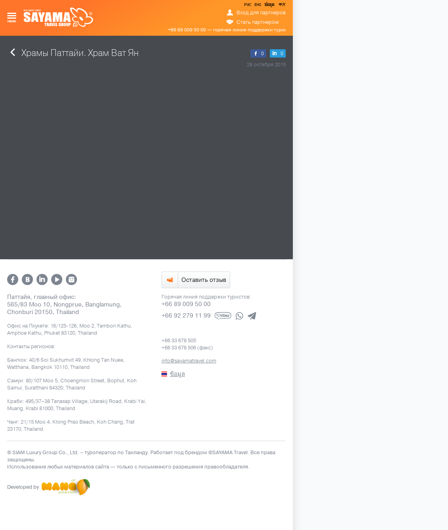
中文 (282, 6)
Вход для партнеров (261, 12)
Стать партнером (257, 22)
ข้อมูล (269, 6)
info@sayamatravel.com (189, 360)
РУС (248, 6)
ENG (257, 6)
